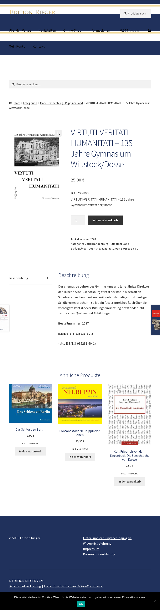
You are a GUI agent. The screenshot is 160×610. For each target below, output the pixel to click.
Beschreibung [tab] (18, 278)
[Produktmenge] (78, 220)
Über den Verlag (20, 30)
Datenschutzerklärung (99, 554)
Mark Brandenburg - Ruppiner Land (61, 103)
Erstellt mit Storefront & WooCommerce (73, 586)
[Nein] (155, 601)
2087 (92, 248)
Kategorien (30, 103)
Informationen (99, 30)
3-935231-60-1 (105, 248)
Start (17, 103)
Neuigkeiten (47, 30)
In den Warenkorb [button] (30, 451)
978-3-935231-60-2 (126, 248)
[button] (58, 133)
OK (81, 603)
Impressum (91, 549)
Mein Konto (17, 46)
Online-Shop (72, 30)
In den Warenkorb (105, 220)
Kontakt (39, 46)
